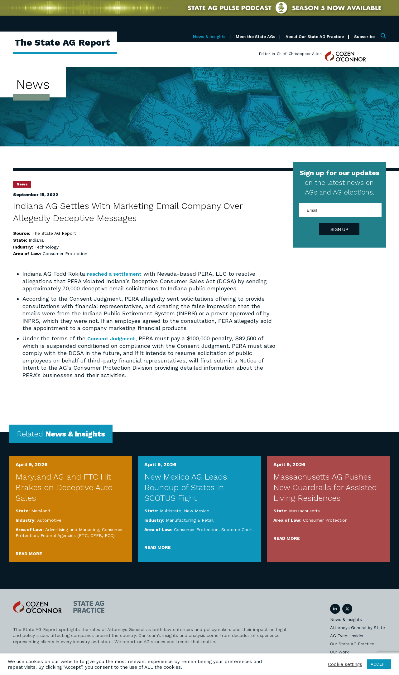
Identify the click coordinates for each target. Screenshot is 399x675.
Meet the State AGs (255, 36)
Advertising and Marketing (72, 529)
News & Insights (209, 36)
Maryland (40, 510)
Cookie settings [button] (345, 664)
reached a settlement (117, 273)
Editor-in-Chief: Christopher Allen (290, 54)
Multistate (170, 510)
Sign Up (339, 229)
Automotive (49, 519)
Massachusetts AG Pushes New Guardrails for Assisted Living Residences (325, 487)
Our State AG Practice (352, 643)
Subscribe (364, 36)
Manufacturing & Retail (190, 519)
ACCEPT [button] (379, 664)
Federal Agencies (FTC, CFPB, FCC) (78, 535)
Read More (29, 553)
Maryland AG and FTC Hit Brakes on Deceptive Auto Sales (64, 487)
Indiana (36, 240)
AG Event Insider (347, 635)
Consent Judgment (113, 338)
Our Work (339, 651)
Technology (47, 246)
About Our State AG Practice (315, 36)
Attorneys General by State (357, 627)
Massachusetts (304, 510)
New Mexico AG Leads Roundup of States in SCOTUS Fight (185, 487)
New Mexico (196, 510)
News (22, 184)
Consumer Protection (65, 253)
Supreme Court (237, 529)
